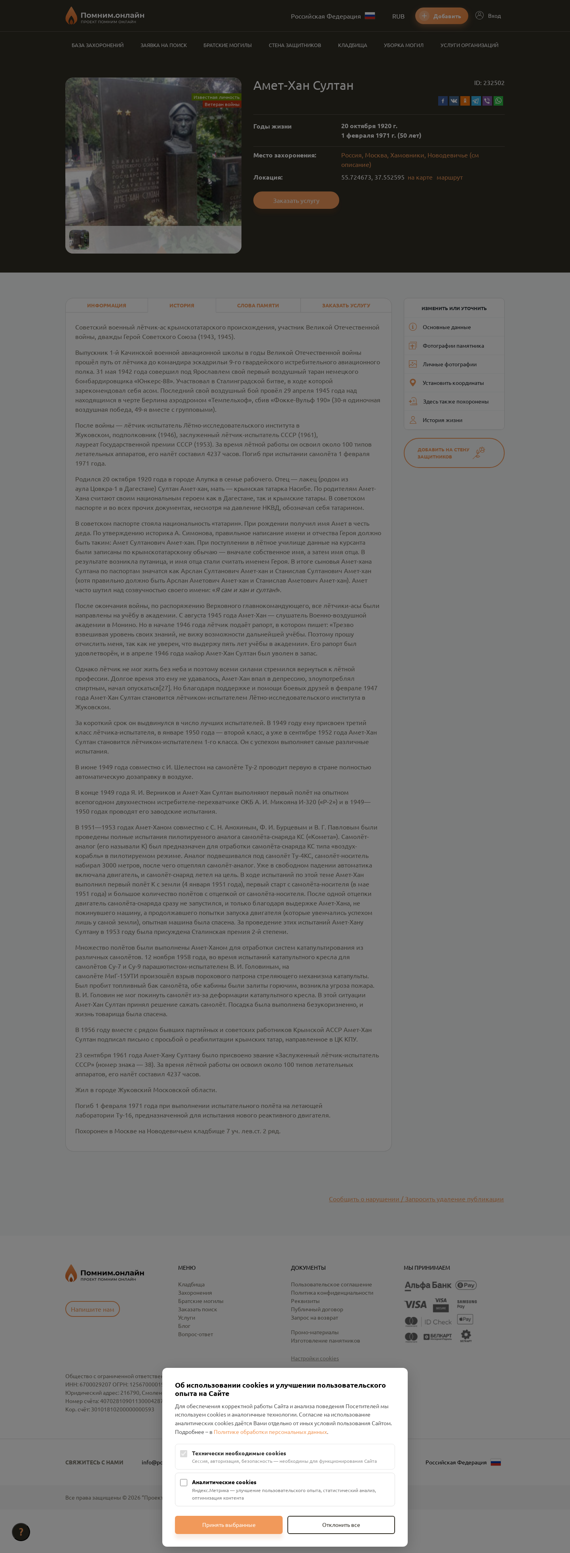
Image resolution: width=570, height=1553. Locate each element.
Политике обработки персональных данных (270, 1431)
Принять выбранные (229, 1524)
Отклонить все (341, 1524)
